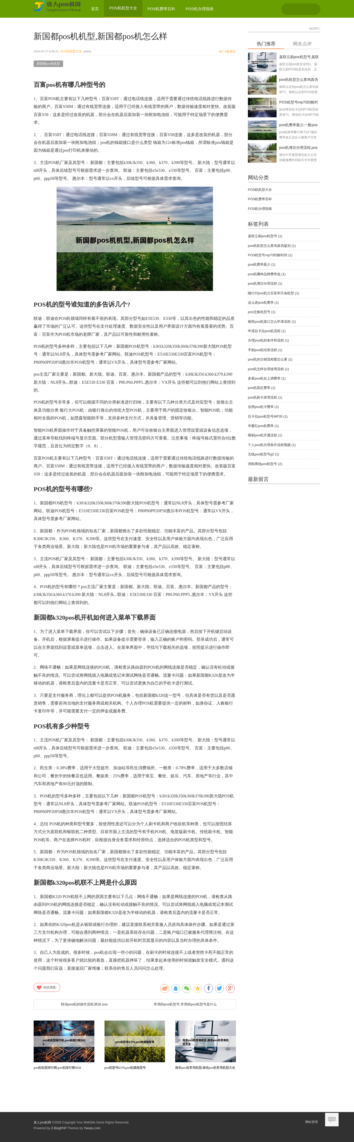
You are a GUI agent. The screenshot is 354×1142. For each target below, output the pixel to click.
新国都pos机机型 (48, 63)
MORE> (314, 28)
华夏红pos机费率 (263, 426)
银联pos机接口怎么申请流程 (272, 321)
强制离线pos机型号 (265, 464)
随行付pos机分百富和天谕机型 (273, 293)
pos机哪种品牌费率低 (266, 274)
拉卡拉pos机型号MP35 (268, 416)
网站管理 (311, 1122)
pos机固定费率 (261, 388)
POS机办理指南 (199, 9)
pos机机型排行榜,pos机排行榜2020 (57, 1068)
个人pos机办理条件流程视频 (272, 445)
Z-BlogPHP (59, 1128)
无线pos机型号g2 (263, 454)
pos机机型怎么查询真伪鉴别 (272, 246)
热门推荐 (266, 43)
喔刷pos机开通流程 (265, 435)
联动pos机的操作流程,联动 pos (84, 1004)
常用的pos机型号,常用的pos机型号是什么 (185, 1004)
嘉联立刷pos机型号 (265, 236)
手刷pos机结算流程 (265, 350)
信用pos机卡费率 (263, 407)
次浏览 (46, 987)
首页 (95, 9)
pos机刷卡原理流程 (265, 397)
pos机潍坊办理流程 (265, 283)
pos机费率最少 (261, 264)
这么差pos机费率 (263, 302)
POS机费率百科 (161, 9)
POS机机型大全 (71, 51)
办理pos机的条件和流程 (268, 340)
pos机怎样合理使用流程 (268, 369)
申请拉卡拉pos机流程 (266, 331)
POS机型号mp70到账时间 (270, 255)
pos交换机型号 (261, 312)
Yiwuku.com (92, 1128)
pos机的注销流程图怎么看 (270, 359)
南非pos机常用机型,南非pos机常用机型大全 (205, 1068)
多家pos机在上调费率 (266, 378)
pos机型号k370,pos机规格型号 (125, 1068)
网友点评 (302, 43)
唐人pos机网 (42, 1122)
